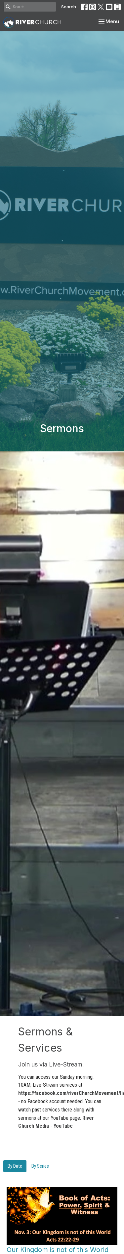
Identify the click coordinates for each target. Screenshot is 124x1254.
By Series (40, 1166)
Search (68, 6)
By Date (15, 1166)
